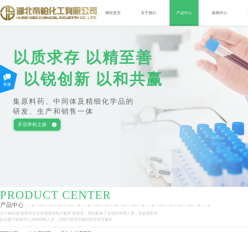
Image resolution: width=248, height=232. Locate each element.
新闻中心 (219, 13)
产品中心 (184, 13)
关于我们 (148, 13)
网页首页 (113, 13)
